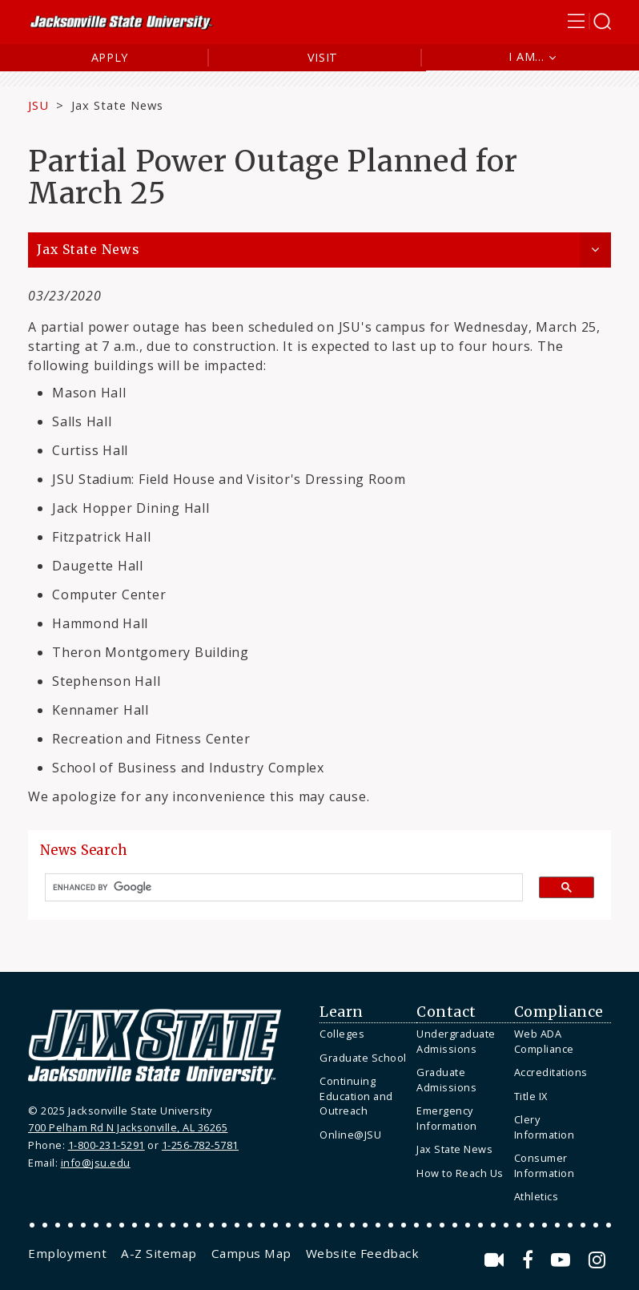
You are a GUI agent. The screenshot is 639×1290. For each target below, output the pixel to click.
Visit (323, 57)
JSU (38, 105)
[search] (277, 888)
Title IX (531, 1096)
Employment (67, 1253)
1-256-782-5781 (200, 1145)
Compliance (559, 1012)
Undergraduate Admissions (456, 1041)
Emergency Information (446, 1118)
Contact (446, 1012)
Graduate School (363, 1057)
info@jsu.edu (96, 1162)
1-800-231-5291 (106, 1145)
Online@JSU (350, 1134)
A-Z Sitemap (159, 1253)
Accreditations (551, 1072)
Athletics (536, 1196)
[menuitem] (364, 1034)
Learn (342, 1012)
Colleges (342, 1033)
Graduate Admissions (446, 1079)
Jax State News (117, 105)
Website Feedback (362, 1253)
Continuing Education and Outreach (356, 1096)
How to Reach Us (460, 1173)
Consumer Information (544, 1165)
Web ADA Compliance (544, 1041)
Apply (110, 57)
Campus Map (251, 1253)
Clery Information (544, 1127)
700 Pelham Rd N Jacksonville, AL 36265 (127, 1127)
